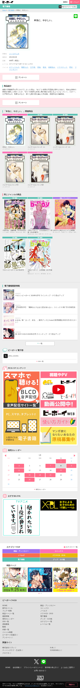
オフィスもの (14, 67)
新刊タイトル (7, 608)
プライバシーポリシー (32, 685)
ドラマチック (62, 67)
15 (61, 470)
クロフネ (5, 653)
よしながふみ (14, 54)
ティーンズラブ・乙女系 (11, 650)
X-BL (52, 648)
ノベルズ (21, 555)
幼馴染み (51, 67)
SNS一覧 (41, 361)
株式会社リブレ (8, 648)
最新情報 (5, 616)
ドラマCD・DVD (58, 555)
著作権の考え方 (51, 667)
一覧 (40, 343)
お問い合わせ (39, 671)
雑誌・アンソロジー (21, 551)
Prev (5, 455)
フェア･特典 (7, 611)
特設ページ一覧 (8, 613)
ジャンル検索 (7, 632)
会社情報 (16, 667)
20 (40, 475)
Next (75, 455)
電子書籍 (11, 10)
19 (29, 475)
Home (4, 10)
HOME (4, 605)
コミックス (59, 551)
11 (19, 470)
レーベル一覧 (45, 624)
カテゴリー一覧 (72, 547)
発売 (65, 2)
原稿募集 (5, 624)
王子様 (32, 67)
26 (29, 480)
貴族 (39, 67)
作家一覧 (5, 629)
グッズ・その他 (59, 559)
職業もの (24, 67)
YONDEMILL (55, 650)
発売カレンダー (41, 489)
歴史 (71, 67)
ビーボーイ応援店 (9, 635)
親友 (44, 67)
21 (50, 475)
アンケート (22, 77)
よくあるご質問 (67, 667)
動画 (4, 627)
